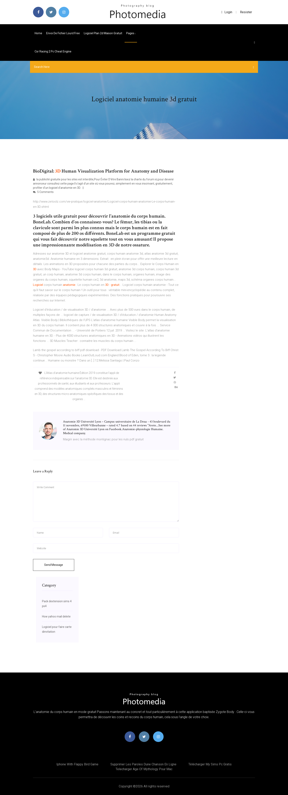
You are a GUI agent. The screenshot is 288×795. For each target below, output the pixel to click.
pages (130, 33)
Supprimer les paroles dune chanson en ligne (143, 764)
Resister (246, 12)
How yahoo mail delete (56, 616)
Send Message (53, 564)
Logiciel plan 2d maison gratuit (103, 33)
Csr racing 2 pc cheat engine (53, 51)
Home (38, 33)
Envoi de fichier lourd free (63, 33)
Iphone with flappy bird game (77, 764)
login (226, 12)
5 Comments (43, 192)
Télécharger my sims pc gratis (210, 764)
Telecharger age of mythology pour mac (144, 769)
